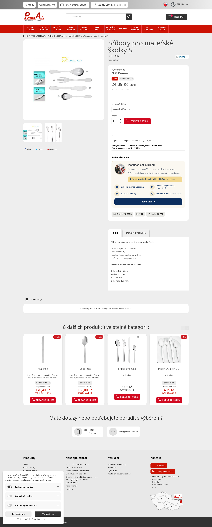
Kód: (110, 56)
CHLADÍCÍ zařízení (57, 28)
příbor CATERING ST (169, 368)
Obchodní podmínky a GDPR (77, 464)
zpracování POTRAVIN (43, 28)
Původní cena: (118, 70)
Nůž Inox (43, 368)
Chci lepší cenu (122, 214)
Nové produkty (29, 467)
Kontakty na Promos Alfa (76, 474)
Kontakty (29, 4)
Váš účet (113, 458)
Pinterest (52, 149)
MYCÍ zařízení (71, 28)
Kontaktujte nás (72, 482)
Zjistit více (148, 202)
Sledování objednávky (117, 464)
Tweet (39, 149)
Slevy (25, 464)
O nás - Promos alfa (74, 467)
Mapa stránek (71, 486)
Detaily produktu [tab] (136, 232)
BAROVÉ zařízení (135, 28)
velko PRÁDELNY (148, 28)
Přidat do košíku (137, 120)
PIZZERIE (123, 28)
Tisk (139, 214)
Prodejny (69, 489)
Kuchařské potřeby (111, 28)
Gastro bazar (161, 28)
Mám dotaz (155, 214)
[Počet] (115, 121)
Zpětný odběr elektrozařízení (77, 470)
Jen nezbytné (18, 514)
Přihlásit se (112, 467)
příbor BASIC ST (127, 368)
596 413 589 (103, 4)
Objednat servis (47, 4)
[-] (122, 109)
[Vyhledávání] (99, 17)
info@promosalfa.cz (76, 4)
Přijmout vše (48, 514)
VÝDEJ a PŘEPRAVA (84, 28)
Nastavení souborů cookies (119, 474)
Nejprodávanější (30, 470)
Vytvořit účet (113, 470)
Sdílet (28, 149)
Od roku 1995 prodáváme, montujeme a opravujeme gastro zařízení (82, 478)
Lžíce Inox (85, 368)
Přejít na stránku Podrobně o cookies (33, 519)
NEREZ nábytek (98, 28)
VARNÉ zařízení (30, 28)
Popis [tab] (115, 232)
